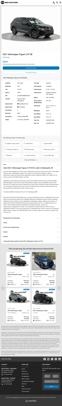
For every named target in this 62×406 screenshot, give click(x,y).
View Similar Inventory (31, 72)
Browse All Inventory (31, 68)
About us (24, 384)
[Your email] (51, 381)
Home (23, 369)
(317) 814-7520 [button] (7, 374)
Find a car (24, 371)
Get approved (25, 376)
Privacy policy (25, 391)
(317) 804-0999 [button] (7, 384)
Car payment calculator (28, 381)
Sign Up (51, 386)
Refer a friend (25, 379)
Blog (23, 386)
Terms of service (26, 389)
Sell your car (25, 374)
